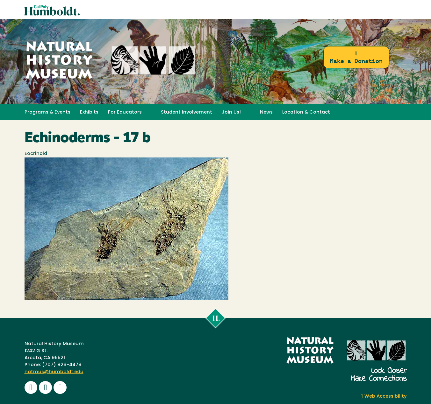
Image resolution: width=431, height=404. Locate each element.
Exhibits (89, 112)
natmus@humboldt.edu (54, 372)
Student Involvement (186, 112)
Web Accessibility (384, 396)
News (266, 112)
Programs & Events (47, 112)
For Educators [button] (125, 112)
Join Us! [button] (231, 112)
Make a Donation (356, 57)
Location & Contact (306, 112)
